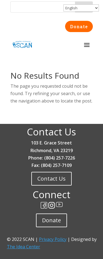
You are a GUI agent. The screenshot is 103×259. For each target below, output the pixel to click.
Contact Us (51, 178)
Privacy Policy (52, 239)
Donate (79, 26)
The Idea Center (23, 247)
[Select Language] (81, 8)
